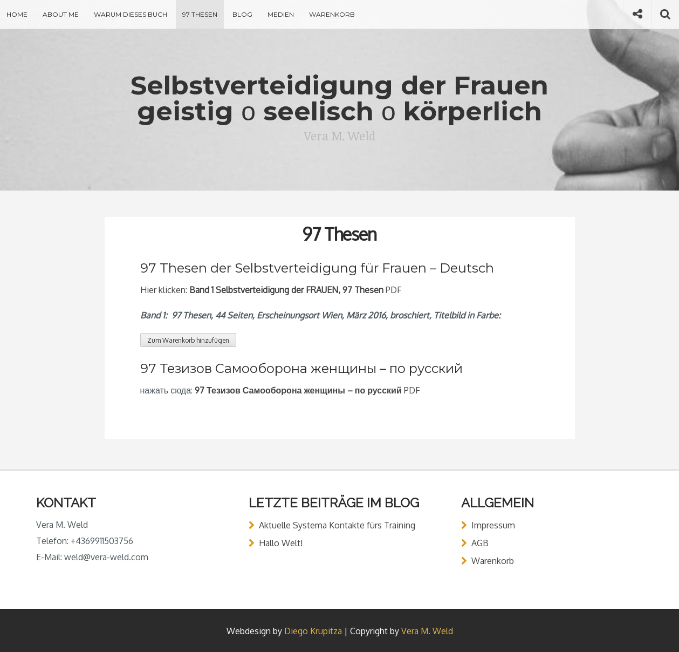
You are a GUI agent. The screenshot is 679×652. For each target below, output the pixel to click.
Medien (281, 14)
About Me (61, 14)
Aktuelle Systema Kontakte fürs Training (337, 525)
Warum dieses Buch (130, 14)
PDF (307, 390)
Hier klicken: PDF (271, 289)
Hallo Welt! (281, 543)
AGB (480, 543)
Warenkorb (332, 14)
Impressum (493, 525)
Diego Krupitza (313, 631)
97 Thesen (199, 14)
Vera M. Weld (427, 631)
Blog (242, 14)
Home (17, 14)
